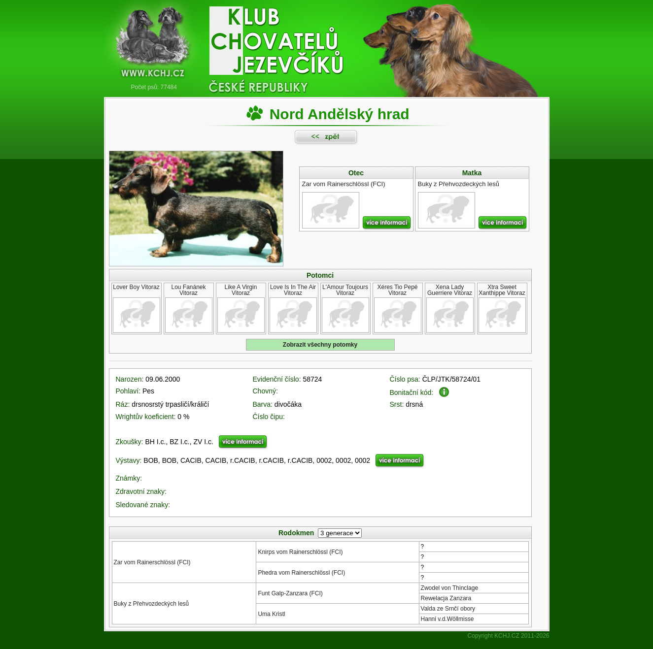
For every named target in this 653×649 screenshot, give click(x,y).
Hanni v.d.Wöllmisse (447, 619)
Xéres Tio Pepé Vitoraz (397, 290)
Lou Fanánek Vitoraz (188, 290)
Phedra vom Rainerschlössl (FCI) (301, 572)
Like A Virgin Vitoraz (241, 290)
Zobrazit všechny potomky (320, 344)
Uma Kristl (271, 614)
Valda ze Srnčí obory (448, 608)
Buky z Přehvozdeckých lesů (151, 603)
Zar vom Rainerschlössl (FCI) (152, 562)
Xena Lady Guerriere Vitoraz (449, 290)
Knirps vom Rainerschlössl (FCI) (300, 552)
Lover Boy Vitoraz (136, 287)
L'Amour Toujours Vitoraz (345, 290)
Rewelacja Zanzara (446, 598)
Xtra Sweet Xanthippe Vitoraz (502, 290)
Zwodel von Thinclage (450, 587)
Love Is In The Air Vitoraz (293, 290)
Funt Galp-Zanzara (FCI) (290, 593)
